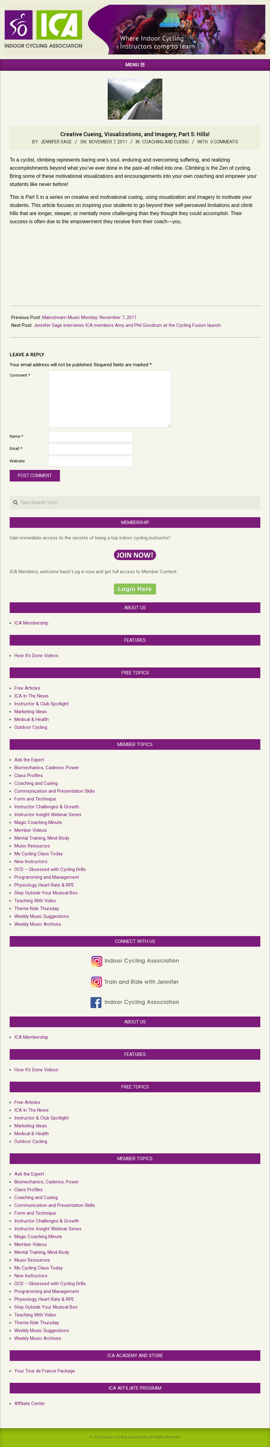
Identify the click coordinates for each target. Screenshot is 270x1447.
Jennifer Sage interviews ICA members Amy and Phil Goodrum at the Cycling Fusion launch (127, 325)
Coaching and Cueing (165, 141)
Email (16, 448)
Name (16, 436)
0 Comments (224, 141)
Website (17, 461)
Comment (20, 375)
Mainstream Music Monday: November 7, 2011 (89, 317)
